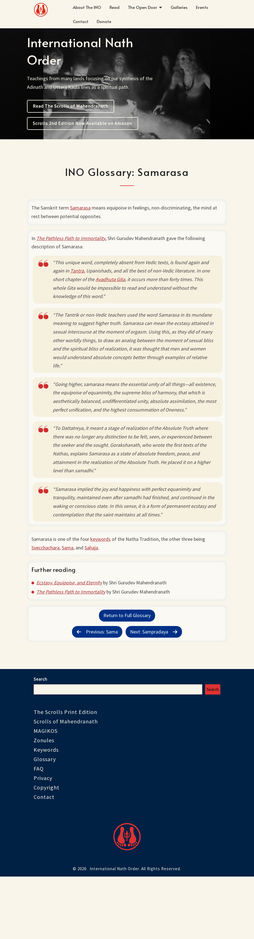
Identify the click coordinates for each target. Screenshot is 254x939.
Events (202, 7)
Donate (104, 21)
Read (114, 7)
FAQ (39, 829)
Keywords (46, 810)
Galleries (179, 7)
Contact (80, 21)
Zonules (44, 800)
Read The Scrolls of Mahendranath (70, 106)
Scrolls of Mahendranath (66, 781)
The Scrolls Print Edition (65, 772)
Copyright (46, 847)
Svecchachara (48, 582)
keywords (103, 574)
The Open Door (142, 7)
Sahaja (93, 582)
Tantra (80, 282)
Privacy (43, 838)
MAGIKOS (46, 791)
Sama (70, 582)
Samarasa (82, 210)
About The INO (87, 7)
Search (40, 739)
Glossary (45, 819)
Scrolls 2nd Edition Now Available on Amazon (82, 123)
